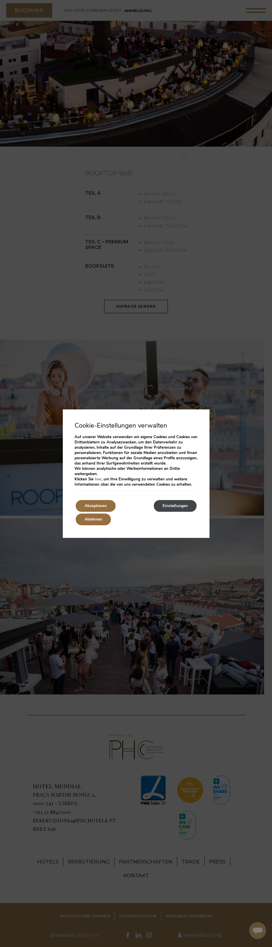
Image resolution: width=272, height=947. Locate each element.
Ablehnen (93, 519)
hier (98, 479)
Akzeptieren (96, 506)
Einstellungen (175, 506)
